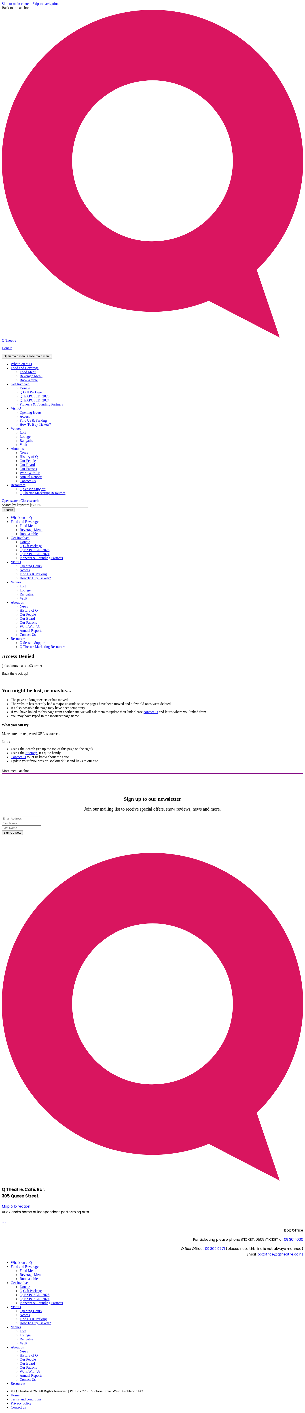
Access (25, 416)
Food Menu (28, 372)
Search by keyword (16, 505)
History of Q (29, 457)
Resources (18, 485)
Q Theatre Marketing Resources (43, 493)
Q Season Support (33, 489)
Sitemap (31, 753)
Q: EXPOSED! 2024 (34, 400)
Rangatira (27, 440)
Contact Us (28, 481)
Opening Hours (31, 412)
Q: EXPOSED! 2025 (34, 396)
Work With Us (30, 473)
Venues (16, 428)
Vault (23, 445)
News (24, 453)
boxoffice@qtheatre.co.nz (280, 1254)
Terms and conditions (26, 1399)
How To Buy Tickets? (35, 424)
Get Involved (20, 384)
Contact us (18, 757)
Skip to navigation (45, 4)
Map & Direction (16, 1206)
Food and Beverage (24, 368)
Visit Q (16, 408)
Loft (23, 432)
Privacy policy (21, 1403)
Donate (7, 348)
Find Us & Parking (33, 420)
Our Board (27, 465)
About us (17, 449)
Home (15, 1395)
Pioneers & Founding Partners (41, 404)
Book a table (29, 380)
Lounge (25, 436)
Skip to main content (17, 4)
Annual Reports (31, 477)
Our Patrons (28, 469)
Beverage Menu (31, 376)
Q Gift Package (31, 392)
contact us (151, 712)
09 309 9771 (215, 1248)
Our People (28, 461)
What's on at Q (21, 364)
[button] (20, 501)
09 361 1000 (293, 1239)
